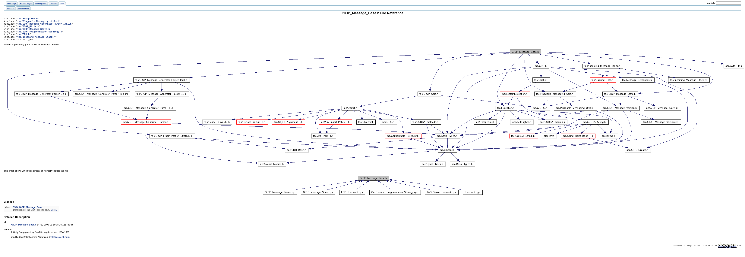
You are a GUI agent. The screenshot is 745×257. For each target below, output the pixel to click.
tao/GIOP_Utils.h (28, 28)
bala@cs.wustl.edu (59, 242)
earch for (711, 3)
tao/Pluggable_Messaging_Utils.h (38, 22)
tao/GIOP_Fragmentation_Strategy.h (39, 35)
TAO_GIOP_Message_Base (27, 212)
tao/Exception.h (27, 19)
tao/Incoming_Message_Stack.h (36, 41)
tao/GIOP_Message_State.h (33, 31)
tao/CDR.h (23, 38)
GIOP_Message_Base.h (23, 229)
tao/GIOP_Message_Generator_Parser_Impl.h (44, 25)
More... (53, 215)
